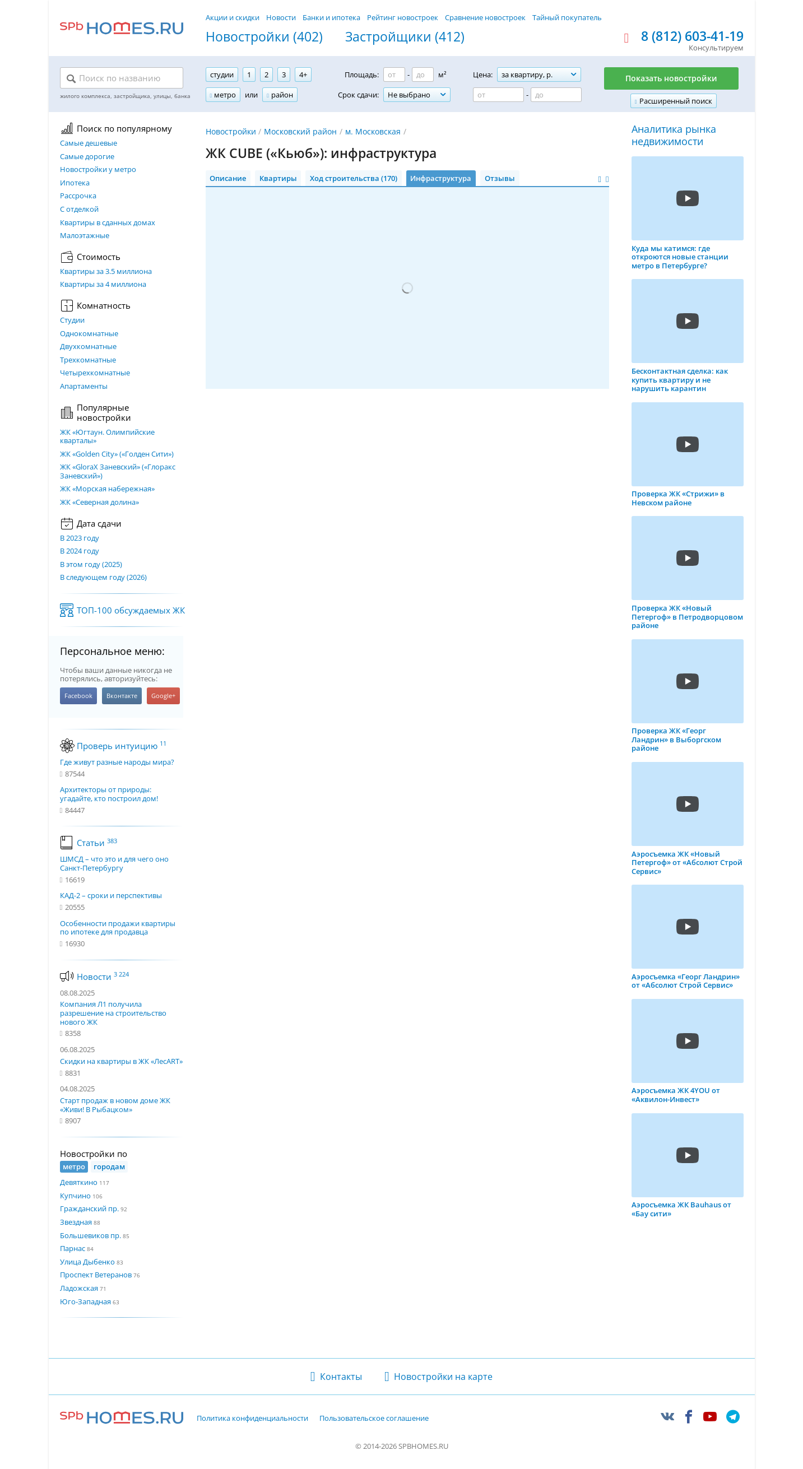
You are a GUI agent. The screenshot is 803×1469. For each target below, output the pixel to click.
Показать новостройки (671, 78)
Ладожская (79, 1288)
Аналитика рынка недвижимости (674, 135)
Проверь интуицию (121, 746)
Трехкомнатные (88, 360)
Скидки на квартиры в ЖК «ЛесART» (121, 1061)
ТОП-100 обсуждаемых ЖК (131, 610)
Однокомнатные (89, 333)
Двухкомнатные (88, 346)
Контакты (341, 1376)
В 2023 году (79, 538)
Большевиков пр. (90, 1235)
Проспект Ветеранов (96, 1275)
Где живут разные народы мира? (117, 762)
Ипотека (75, 183)
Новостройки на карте (443, 1376)
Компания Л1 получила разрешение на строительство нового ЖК (113, 1012)
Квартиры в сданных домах (107, 223)
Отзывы (500, 178)
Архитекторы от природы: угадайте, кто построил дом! (109, 794)
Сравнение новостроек (485, 17)
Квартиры (278, 178)
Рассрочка (78, 196)
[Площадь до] (423, 74)
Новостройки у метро (98, 169)
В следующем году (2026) (103, 577)
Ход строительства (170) (353, 178)
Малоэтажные (84, 235)
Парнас (72, 1248)
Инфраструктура (440, 178)
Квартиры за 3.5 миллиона (106, 271)
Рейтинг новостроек (402, 17)
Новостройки (231, 131)
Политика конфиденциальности (252, 1418)
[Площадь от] (394, 74)
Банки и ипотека (331, 17)
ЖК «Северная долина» (99, 502)
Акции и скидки (232, 17)
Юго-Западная (85, 1301)
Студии (72, 320)
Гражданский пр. (89, 1208)
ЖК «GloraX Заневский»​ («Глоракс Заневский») (117, 471)
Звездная (76, 1222)
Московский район (300, 131)
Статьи (97, 843)
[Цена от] (498, 94)
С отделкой (79, 209)
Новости (281, 17)
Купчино (75, 1196)
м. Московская (373, 131)
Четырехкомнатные (95, 373)
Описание (228, 178)
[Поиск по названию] (121, 78)
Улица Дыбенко (87, 1262)
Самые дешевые (88, 143)
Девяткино (79, 1182)
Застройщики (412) (405, 37)
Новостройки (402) (264, 37)
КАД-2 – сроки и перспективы (111, 895)
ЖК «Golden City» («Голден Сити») (117, 454)
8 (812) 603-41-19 (692, 36)
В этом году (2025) (91, 564)
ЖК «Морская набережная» (107, 489)
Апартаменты (84, 386)
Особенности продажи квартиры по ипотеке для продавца (117, 928)
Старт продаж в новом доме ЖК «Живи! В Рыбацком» (115, 1104)
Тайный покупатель (567, 17)
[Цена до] (556, 94)
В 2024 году (79, 551)
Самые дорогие (87, 156)
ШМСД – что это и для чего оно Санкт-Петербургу (114, 863)
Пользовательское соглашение (374, 1418)
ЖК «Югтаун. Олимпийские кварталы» (107, 436)
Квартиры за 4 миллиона (103, 284)
